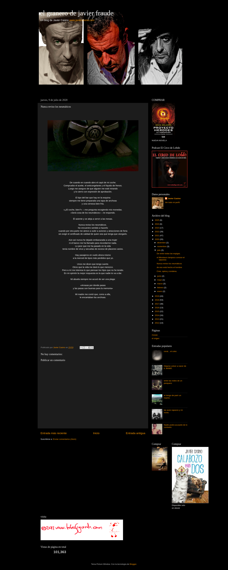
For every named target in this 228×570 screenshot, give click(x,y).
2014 (157, 315)
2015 (157, 311)
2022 (157, 231)
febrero (160, 287)
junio (159, 276)
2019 (157, 296)
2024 (157, 224)
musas (155, 335)
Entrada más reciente (54, 433)
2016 (157, 308)
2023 (157, 228)
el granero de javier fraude (76, 13)
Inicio (96, 433)
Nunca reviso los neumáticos (169, 263)
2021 (157, 235)
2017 (157, 304)
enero (160, 291)
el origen (155, 338)
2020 (157, 239)
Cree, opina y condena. (167, 271)
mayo (160, 280)
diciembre (161, 243)
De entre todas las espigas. (169, 253)
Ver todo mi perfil (172, 202)
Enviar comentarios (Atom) (64, 439)
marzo (160, 284)
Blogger (133, 564)
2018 (157, 300)
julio (159, 250)
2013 (157, 319)
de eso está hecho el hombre (169, 267)
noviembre (162, 246)
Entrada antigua (135, 433)
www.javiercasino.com (81, 20)
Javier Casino (174, 198)
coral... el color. (170, 351)
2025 (157, 220)
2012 (157, 323)
